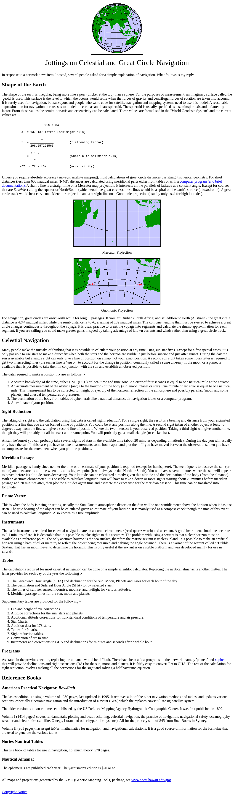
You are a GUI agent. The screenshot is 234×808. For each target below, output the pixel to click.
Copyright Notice (14, 802)
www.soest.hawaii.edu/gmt (151, 790)
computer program (193, 192)
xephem (220, 670)
